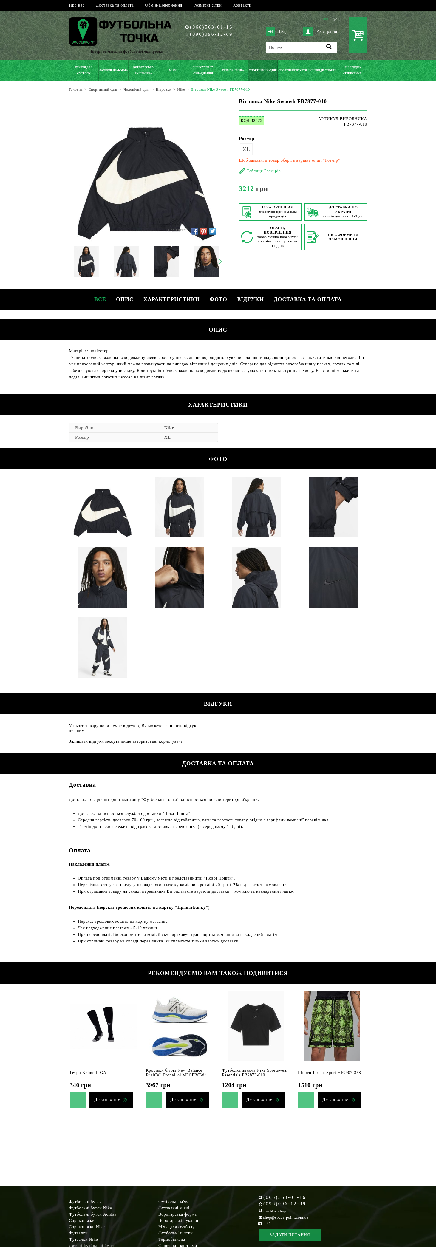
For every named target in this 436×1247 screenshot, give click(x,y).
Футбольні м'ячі (174, 1202)
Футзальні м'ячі (173, 1208)
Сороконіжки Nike (87, 1227)
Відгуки (253, 299)
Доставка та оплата (115, 5)
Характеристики (171, 299)
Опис (122, 299)
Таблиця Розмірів (264, 171)
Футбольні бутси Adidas (92, 1214)
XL (246, 149)
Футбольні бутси (85, 1202)
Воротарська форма (177, 1214)
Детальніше (107, 1099)
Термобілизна (171, 1239)
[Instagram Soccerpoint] (268, 1223)
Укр (325, 19)
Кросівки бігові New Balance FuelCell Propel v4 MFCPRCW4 (176, 1072)
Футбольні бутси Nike (90, 1208)
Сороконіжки (82, 1220)
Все (95, 299)
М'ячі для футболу (176, 1227)
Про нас (76, 5)
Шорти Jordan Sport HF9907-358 (329, 1072)
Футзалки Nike (83, 1239)
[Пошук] (301, 47)
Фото (219, 299)
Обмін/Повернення (163, 5)
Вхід (277, 31)
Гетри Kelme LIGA (88, 1072)
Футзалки (78, 1233)
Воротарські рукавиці (179, 1220)
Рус (334, 19)
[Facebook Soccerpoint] (260, 1223)
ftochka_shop (274, 1211)
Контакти (242, 5)
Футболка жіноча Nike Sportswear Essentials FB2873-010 (255, 1072)
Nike (169, 427)
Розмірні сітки (208, 5)
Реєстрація (320, 31)
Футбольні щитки (175, 1233)
